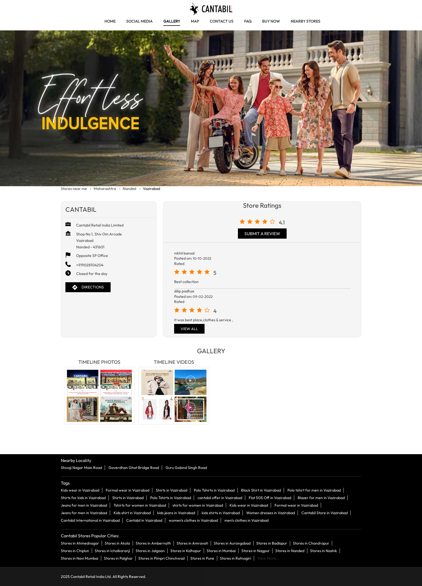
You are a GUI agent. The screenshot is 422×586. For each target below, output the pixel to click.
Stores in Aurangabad (232, 543)
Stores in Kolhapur (185, 550)
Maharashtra (105, 188)
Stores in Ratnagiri (235, 558)
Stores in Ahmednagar (80, 543)
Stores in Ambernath (153, 543)
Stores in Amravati (192, 543)
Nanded (129, 188)
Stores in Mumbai (221, 550)
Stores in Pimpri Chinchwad (161, 558)
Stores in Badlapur (271, 543)
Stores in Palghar (118, 558)
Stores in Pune (202, 558)
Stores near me (74, 188)
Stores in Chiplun (75, 550)
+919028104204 (89, 265)
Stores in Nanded (289, 550)
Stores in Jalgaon (150, 550)
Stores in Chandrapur (311, 543)
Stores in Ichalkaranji (112, 550)
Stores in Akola (117, 543)
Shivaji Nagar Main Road (81, 467)
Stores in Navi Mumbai (79, 558)
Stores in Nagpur (255, 550)
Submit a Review (262, 233)
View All (189, 328)
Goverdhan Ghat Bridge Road (133, 467)
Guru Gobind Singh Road (186, 467)
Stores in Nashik (323, 550)
